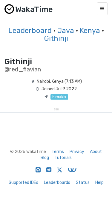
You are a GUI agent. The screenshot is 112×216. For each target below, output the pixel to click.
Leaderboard (30, 30)
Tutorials (63, 157)
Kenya (90, 30)
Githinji (56, 38)
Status (83, 182)
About (96, 151)
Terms (58, 151)
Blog (45, 157)
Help (99, 182)
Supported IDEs (23, 182)
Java (65, 30)
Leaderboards (57, 182)
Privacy (77, 151)
